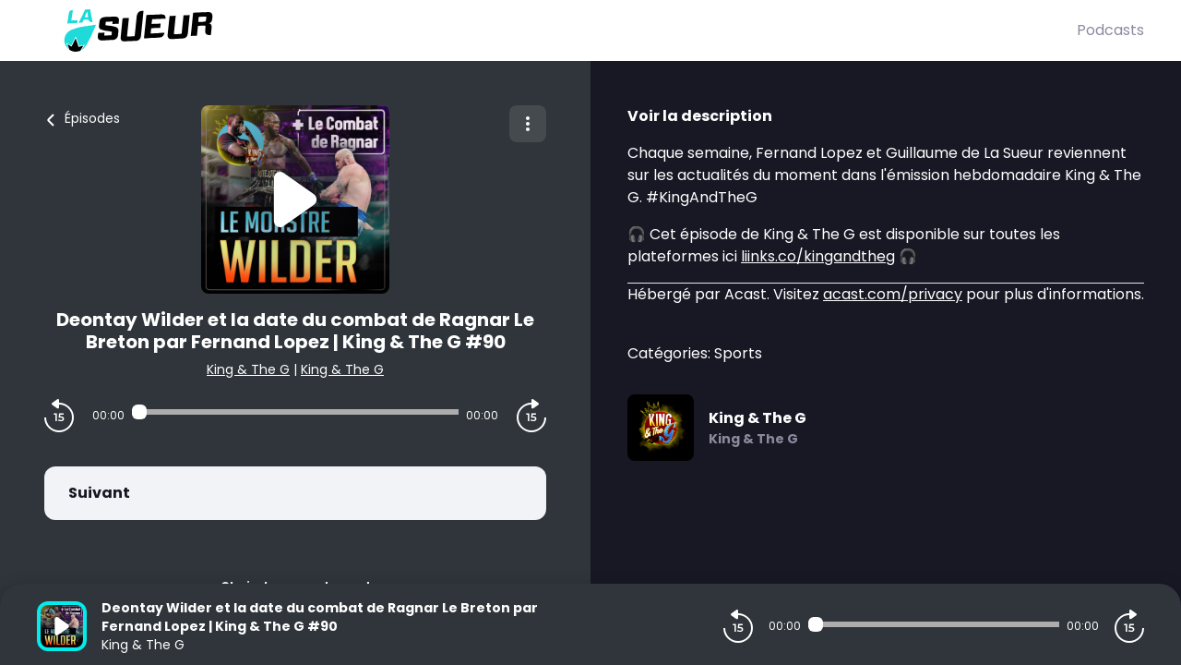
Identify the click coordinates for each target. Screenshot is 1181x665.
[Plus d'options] (527, 123)
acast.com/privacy (892, 294)
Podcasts (1110, 30)
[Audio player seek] (295, 411)
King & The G (248, 369)
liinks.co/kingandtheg (818, 256)
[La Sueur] (557, 30)
